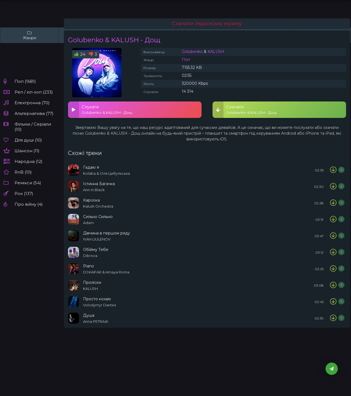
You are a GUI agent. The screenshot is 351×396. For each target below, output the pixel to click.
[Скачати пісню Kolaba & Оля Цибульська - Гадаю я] (333, 170)
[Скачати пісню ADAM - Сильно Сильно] (333, 219)
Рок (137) (24, 193)
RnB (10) (23, 172)
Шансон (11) (27, 150)
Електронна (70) (32, 102)
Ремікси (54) (28, 182)
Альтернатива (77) (34, 113)
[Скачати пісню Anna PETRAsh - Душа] (333, 318)
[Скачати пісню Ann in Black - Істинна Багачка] (333, 186)
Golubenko (192, 51)
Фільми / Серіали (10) (33, 126)
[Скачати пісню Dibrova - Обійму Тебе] (333, 252)
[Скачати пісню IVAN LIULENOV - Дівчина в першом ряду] (333, 236)
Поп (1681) (25, 81)
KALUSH (216, 51)
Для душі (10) (28, 140)
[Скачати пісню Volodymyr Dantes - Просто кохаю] (333, 302)
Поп (186, 59)
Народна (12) (29, 161)
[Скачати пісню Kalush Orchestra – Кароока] (333, 203)
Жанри (29, 35)
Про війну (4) (29, 204)
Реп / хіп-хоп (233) (34, 92)
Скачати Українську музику (207, 24)
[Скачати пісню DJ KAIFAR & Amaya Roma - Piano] (333, 269)
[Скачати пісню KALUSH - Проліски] (333, 285)
